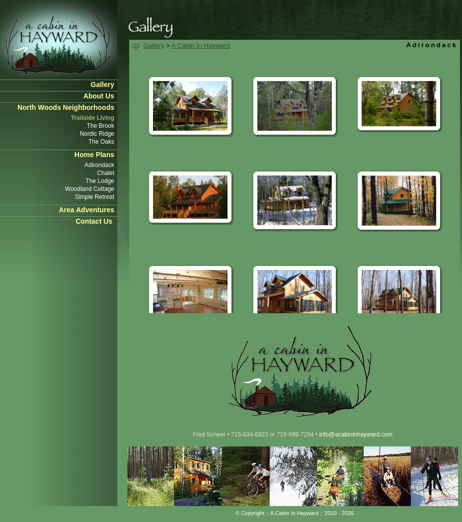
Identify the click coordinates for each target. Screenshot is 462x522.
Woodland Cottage (89, 188)
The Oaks (101, 141)
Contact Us (94, 221)
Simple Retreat (94, 196)
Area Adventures (86, 210)
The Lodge (100, 180)
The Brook (100, 125)
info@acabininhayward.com (355, 434)
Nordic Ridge (97, 133)
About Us (98, 96)
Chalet (105, 173)
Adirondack (99, 165)
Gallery (102, 84)
